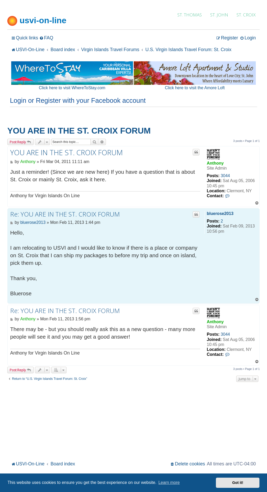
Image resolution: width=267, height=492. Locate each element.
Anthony (215, 163)
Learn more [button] (169, 482)
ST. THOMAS (189, 15)
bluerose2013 (220, 213)
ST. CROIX (246, 15)
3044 (225, 175)
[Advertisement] (133, 420)
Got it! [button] (237, 483)
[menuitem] (46, 38)
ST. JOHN (219, 15)
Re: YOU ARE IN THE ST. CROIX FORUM (65, 214)
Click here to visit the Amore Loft (194, 88)
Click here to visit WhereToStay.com (72, 88)
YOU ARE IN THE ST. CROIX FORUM (79, 130)
